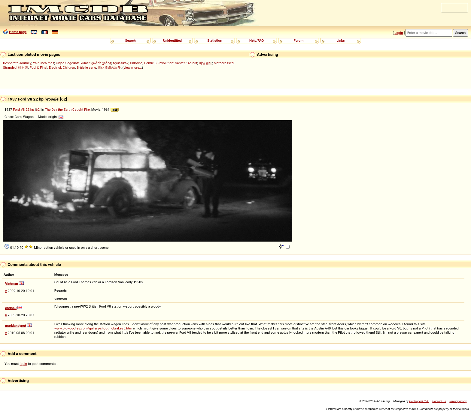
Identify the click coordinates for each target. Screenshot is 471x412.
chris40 (11, 308)
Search (130, 40)
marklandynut (15, 325)
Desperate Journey (17, 63)
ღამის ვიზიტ (101, 63)
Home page (17, 32)
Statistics (214, 40)
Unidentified (172, 40)
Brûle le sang (86, 67)
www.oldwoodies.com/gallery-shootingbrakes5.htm (93, 328)
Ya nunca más (43, 63)
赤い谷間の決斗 (109, 67)
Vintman (11, 283)
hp (32, 109)
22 (27, 109)
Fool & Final (38, 67)
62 (38, 109)
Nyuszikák (121, 63)
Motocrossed (224, 63)
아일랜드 (205, 63)
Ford (16, 109)
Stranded (10, 67)
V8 (23, 109)
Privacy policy (457, 401)
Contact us (439, 401)
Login (398, 33)
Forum (299, 40)
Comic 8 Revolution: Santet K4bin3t (170, 63)
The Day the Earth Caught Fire (67, 109)
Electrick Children (62, 67)
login (23, 364)
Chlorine (136, 63)
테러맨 (23, 67)
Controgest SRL (419, 401)
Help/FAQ (256, 40)
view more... (132, 67)
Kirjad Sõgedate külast (73, 63)
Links (340, 40)
